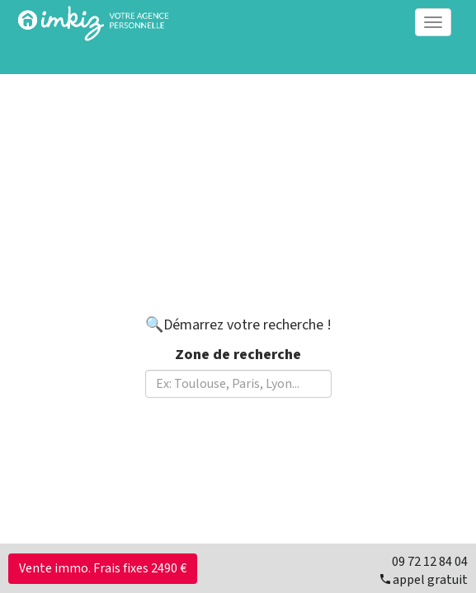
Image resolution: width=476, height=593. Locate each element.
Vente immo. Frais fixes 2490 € (102, 568)
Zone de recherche (238, 354)
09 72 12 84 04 (430, 562)
